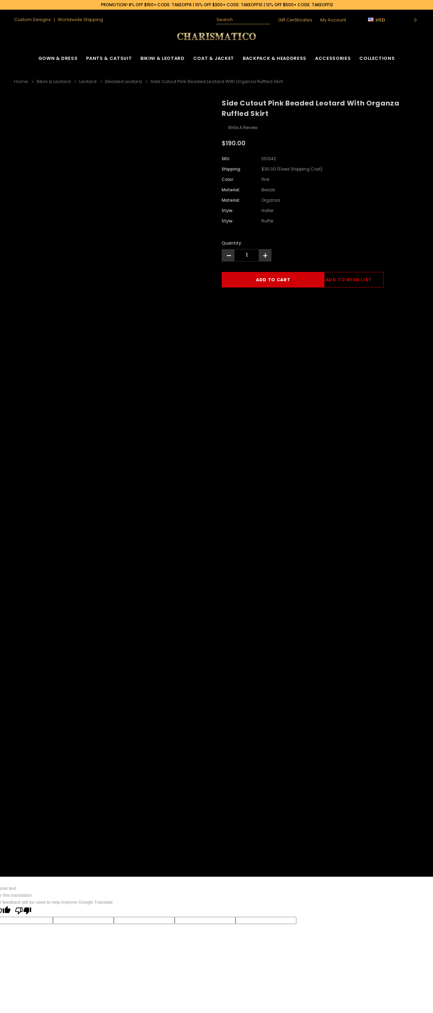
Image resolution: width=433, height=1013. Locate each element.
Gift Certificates (295, 20)
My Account (333, 20)
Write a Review (243, 127)
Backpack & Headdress (274, 58)
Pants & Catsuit (109, 58)
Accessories (333, 58)
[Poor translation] (23, 910)
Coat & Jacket (213, 58)
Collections (377, 58)
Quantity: (232, 243)
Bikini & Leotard (162, 58)
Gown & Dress (58, 58)
